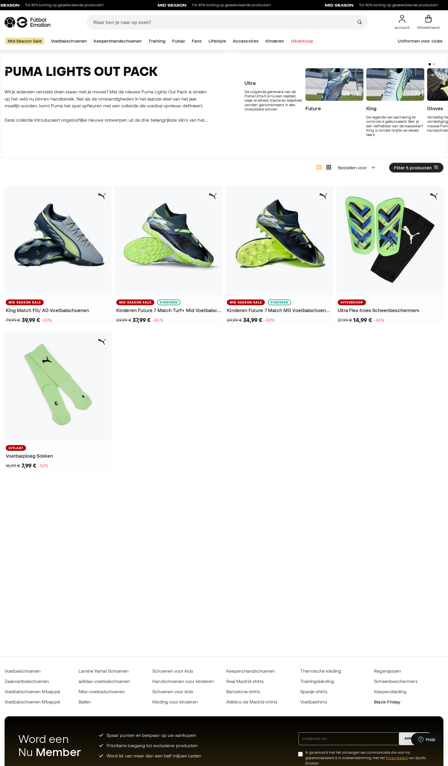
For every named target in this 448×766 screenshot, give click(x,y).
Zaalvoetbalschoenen (27, 681)
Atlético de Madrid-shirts (251, 701)
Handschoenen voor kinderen (183, 681)
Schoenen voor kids (172, 670)
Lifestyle (217, 41)
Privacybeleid (397, 758)
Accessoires (246, 41)
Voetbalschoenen (69, 41)
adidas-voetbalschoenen (104, 681)
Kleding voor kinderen (175, 701)
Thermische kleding (320, 670)
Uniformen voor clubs (420, 41)
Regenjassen (387, 670)
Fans (197, 41)
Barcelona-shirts (243, 691)
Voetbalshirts (313, 701)
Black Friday (387, 701)
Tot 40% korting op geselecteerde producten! (218, 5)
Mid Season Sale (25, 41)
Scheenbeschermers (395, 681)
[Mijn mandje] (428, 22)
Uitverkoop (302, 41)
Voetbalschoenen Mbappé (32, 691)
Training (157, 41)
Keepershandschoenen (118, 41)
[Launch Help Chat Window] (426, 739)
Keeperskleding (390, 691)
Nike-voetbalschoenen (102, 691)
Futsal (178, 41)
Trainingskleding (317, 681)
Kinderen (274, 41)
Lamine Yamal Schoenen (104, 670)
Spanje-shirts (313, 691)
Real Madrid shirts (245, 681)
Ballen (85, 701)
